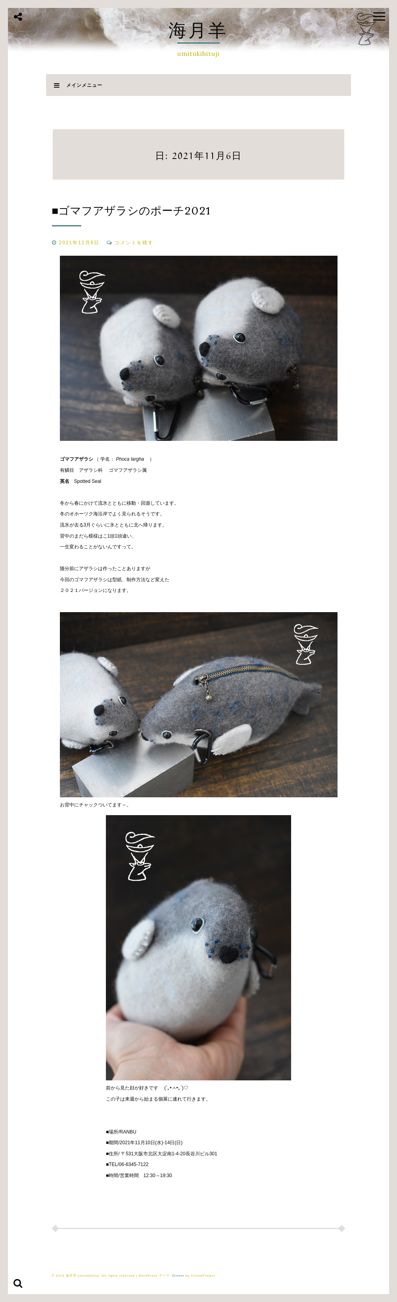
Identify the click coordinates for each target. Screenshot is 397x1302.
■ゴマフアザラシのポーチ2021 (131, 210)
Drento (178, 1275)
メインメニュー (78, 85)
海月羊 (198, 30)
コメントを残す (134, 242)
